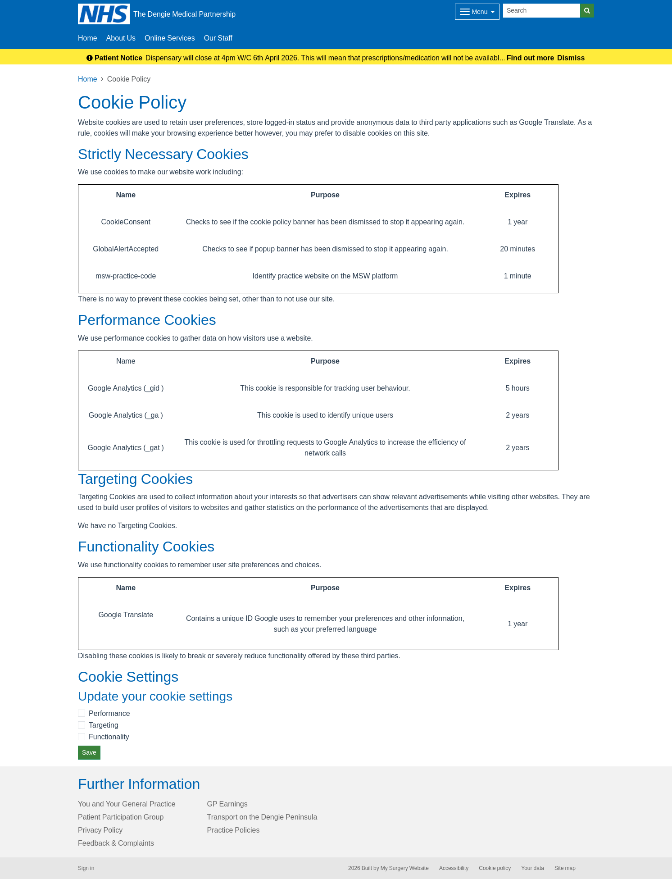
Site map (565, 868)
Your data (532, 868)
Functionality (109, 736)
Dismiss (571, 57)
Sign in (86, 868)
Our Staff (218, 37)
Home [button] (87, 37)
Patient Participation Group (120, 816)
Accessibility (453, 868)
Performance (109, 713)
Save (89, 752)
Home (87, 78)
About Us (121, 37)
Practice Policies (233, 829)
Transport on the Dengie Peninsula (262, 816)
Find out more (530, 57)
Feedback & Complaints (116, 843)
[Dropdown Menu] (477, 12)
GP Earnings (227, 803)
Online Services (170, 37)
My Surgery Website (405, 868)
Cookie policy (495, 868)
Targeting (103, 725)
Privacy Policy (100, 829)
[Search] (542, 11)
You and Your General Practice (127, 803)
